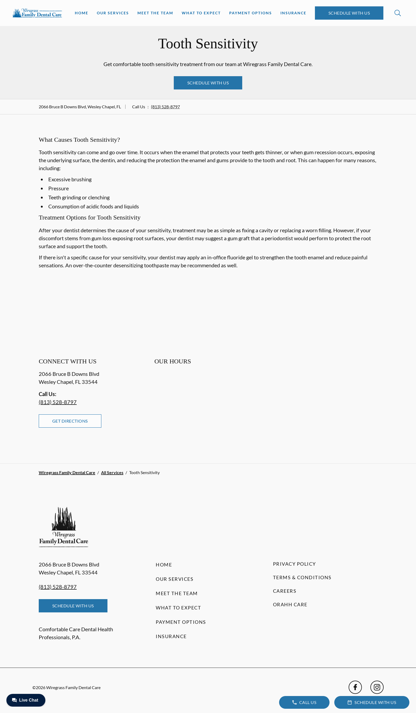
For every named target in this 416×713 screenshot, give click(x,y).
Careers (285, 591)
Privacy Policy (294, 564)
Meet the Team (155, 13)
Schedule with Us (349, 12)
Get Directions (70, 420)
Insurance (293, 13)
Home (81, 13)
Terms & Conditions (302, 577)
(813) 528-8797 (165, 106)
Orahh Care (290, 604)
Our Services (113, 13)
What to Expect (201, 13)
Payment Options (250, 13)
